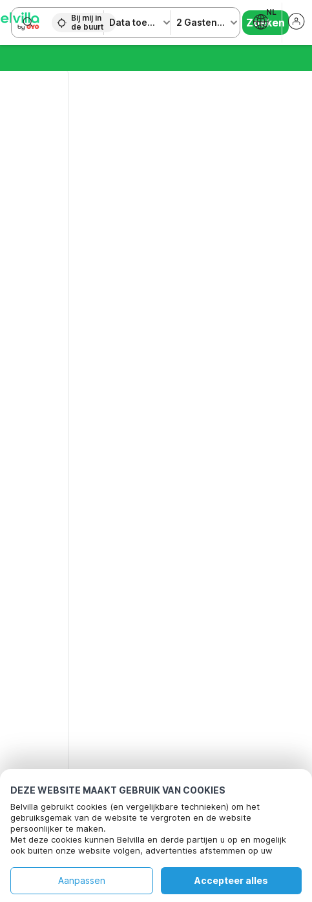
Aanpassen (81, 880)
